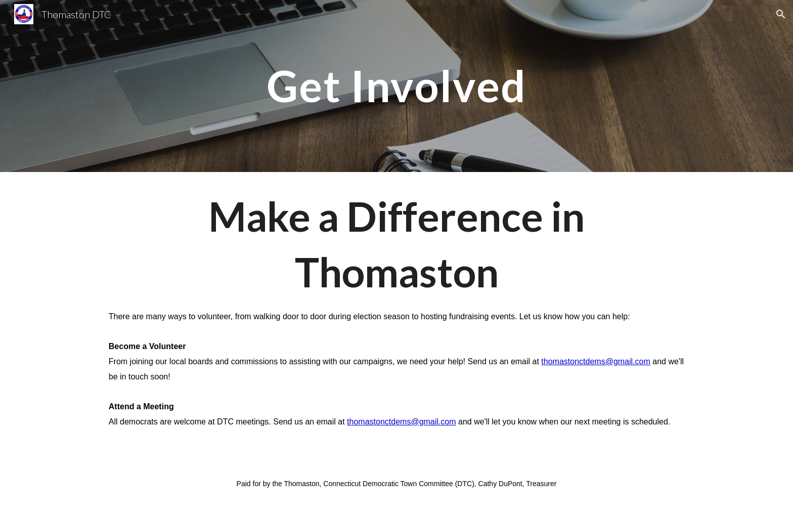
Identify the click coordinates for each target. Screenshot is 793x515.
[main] (396, 85)
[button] (781, 14)
